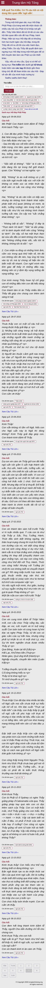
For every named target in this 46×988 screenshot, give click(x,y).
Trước (13, 966)
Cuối (13, 975)
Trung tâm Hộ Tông (25, 2)
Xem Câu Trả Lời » (10, 311)
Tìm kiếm (8, 83)
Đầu (4, 966)
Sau (4, 975)
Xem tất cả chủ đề (31, 109)
